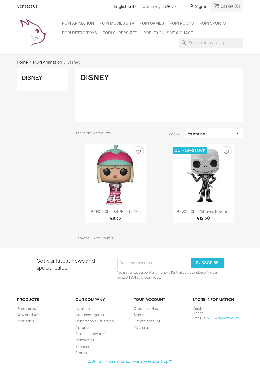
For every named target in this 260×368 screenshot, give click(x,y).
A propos (82, 327)
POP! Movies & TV (117, 23)
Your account (149, 299)
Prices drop (26, 308)
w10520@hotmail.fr (223, 318)
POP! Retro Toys (79, 33)
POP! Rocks (182, 23)
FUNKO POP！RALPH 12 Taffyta (115, 211)
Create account (147, 321)
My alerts (141, 327)
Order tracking (146, 308)
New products (28, 314)
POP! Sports (213, 23)
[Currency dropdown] (171, 7)
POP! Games (152, 23)
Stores (81, 352)
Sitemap (82, 346)
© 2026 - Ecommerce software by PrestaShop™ (130, 361)
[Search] (211, 43)
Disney (32, 78)
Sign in (139, 314)
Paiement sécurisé (90, 333)
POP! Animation (78, 23)
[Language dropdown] (126, 7)
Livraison (82, 308)
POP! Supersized (120, 33)
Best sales (25, 321)
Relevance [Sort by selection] (214, 133)
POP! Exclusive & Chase (168, 33)
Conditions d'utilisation (94, 321)
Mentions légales (89, 314)
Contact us (27, 6)
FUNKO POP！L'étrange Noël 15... (203, 211)
